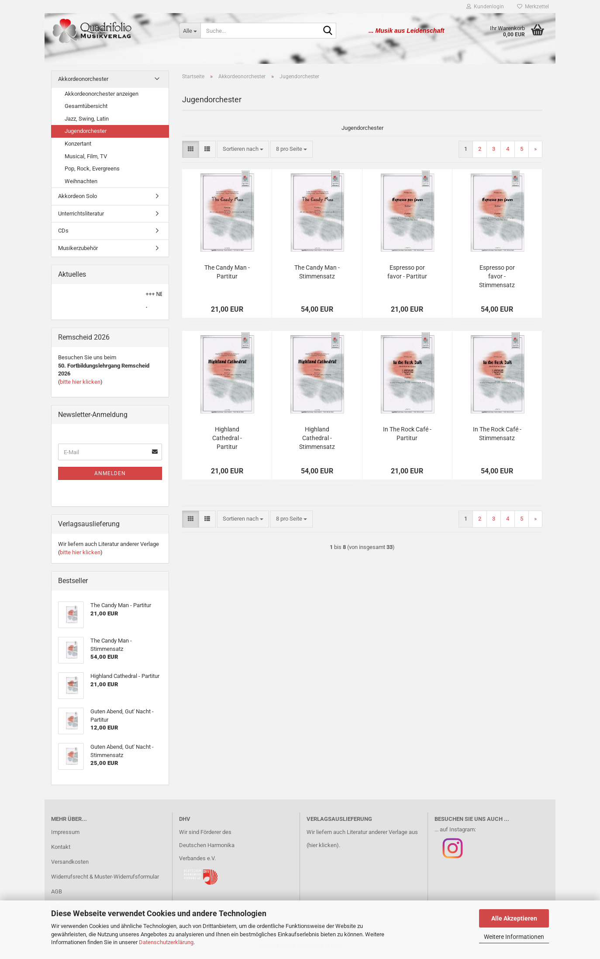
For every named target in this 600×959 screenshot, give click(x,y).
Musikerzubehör (78, 250)
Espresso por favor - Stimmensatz (497, 278)
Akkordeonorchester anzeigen (101, 95)
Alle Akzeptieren (514, 918)
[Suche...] (189, 30)
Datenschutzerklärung (166, 942)
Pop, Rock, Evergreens (92, 170)
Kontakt (60, 848)
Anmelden (110, 475)
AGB (56, 893)
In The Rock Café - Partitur (407, 435)
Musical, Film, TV (86, 157)
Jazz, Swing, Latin (87, 120)
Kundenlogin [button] (485, 6)
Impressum (65, 833)
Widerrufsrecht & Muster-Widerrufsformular (105, 878)
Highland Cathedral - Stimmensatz (317, 439)
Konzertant (78, 145)
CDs (63, 232)
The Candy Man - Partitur (227, 273)
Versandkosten (70, 863)
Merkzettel (533, 6)
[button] (190, 151)
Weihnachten (81, 183)
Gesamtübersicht (86, 107)
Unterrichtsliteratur (81, 215)
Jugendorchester (86, 132)
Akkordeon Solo (77, 198)
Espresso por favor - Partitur (407, 273)
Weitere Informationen (514, 936)
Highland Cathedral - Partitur (227, 439)
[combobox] (243, 151)
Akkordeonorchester (83, 80)
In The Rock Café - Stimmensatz (497, 435)
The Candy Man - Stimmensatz (317, 273)
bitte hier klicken (80, 383)
